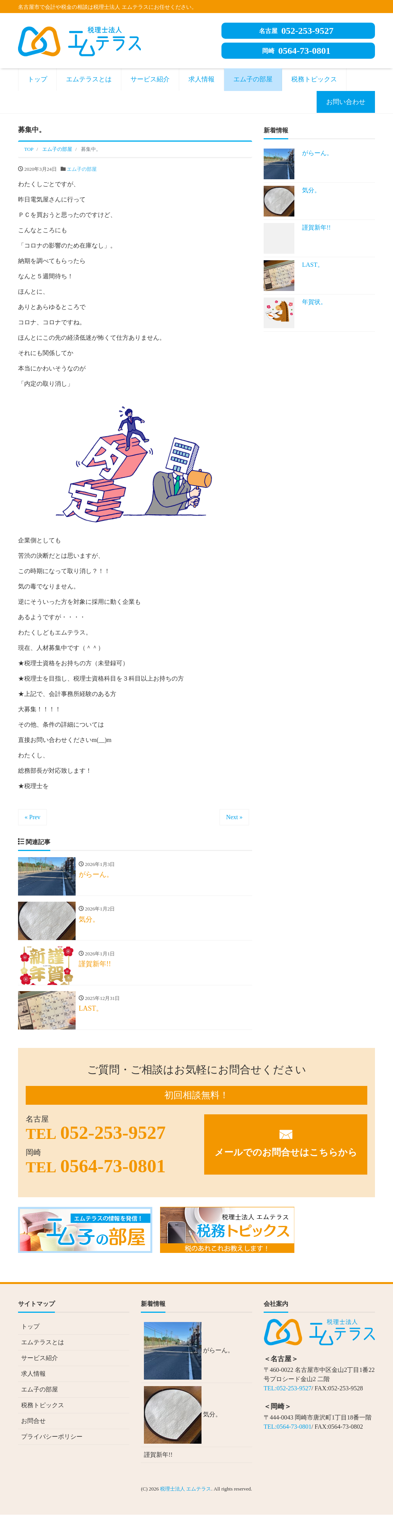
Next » (234, 817)
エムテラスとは (89, 79)
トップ (37, 79)
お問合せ (33, 1423)
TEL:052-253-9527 (287, 1390)
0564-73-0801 (296, 51)
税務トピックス (314, 79)
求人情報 (201, 79)
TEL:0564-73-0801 (287, 1429)
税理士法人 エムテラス (185, 1491)
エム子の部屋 (252, 79)
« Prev (32, 817)
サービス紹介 (150, 79)
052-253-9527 (296, 31)
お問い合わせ (345, 102)
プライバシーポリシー (52, 1439)
